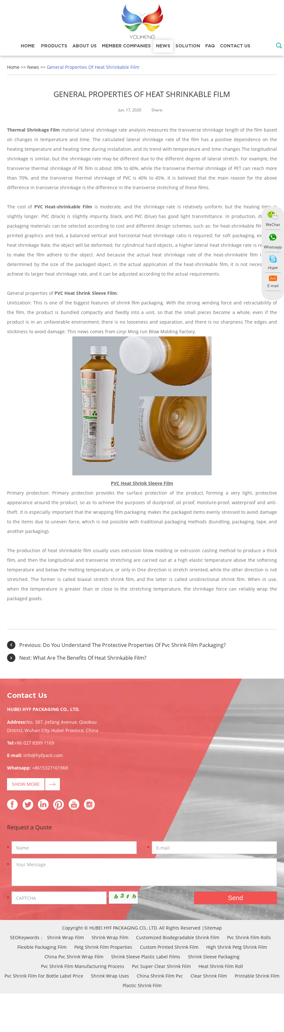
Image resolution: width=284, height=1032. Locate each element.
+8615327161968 (50, 768)
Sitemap (213, 928)
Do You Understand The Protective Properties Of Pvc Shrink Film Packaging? (134, 645)
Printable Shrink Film (257, 976)
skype (273, 267)
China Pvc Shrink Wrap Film (74, 957)
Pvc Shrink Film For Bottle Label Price (43, 976)
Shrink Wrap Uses (110, 976)
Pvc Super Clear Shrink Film (161, 966)
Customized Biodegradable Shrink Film (177, 937)
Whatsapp (273, 247)
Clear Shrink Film (209, 976)
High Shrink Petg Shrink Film (236, 947)
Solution (187, 46)
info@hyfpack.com (43, 755)
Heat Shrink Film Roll (221, 966)
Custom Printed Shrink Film (169, 947)
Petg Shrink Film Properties (103, 947)
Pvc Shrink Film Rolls (249, 937)
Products (54, 46)
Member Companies (126, 46)
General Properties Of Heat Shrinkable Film (93, 67)
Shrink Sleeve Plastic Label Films (145, 957)
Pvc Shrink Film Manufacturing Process (82, 966)
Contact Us (235, 46)
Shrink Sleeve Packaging (213, 957)
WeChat (273, 224)
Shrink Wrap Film (65, 937)
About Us (84, 46)
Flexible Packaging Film (42, 947)
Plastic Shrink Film (142, 985)
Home (28, 46)
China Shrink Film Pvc (160, 976)
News (163, 46)
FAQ (210, 46)
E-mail (273, 285)
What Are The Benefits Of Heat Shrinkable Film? (89, 657)
